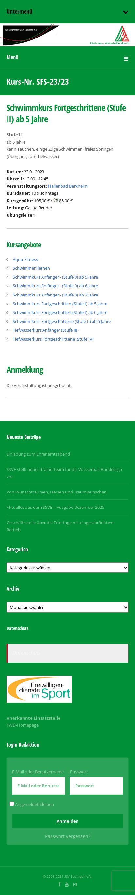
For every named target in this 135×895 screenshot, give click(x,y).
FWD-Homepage (23, 725)
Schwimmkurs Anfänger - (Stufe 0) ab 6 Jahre (55, 286)
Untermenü (19, 11)
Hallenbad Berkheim (68, 186)
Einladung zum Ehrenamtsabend (38, 454)
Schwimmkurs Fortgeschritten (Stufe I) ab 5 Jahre (60, 304)
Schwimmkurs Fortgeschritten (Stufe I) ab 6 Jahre (60, 312)
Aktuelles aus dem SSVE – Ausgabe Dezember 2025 (55, 507)
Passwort (79, 772)
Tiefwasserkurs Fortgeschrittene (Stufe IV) (53, 339)
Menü (12, 57)
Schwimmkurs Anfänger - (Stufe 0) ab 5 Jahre (55, 277)
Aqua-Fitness (25, 259)
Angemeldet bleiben (32, 804)
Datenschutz (26, 653)
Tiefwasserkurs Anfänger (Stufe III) (46, 330)
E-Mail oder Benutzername (38, 772)
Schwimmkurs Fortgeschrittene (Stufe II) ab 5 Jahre (62, 321)
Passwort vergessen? (67, 836)
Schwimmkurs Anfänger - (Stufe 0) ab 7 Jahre (55, 295)
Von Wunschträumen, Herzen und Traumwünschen (57, 492)
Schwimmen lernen (31, 268)
